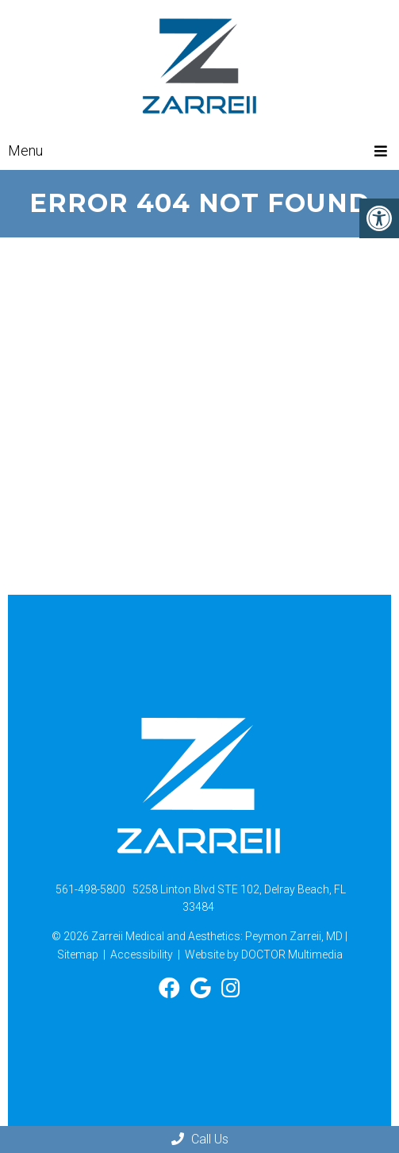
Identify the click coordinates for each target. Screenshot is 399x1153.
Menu (25, 150)
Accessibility (141, 954)
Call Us (199, 1139)
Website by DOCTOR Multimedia (264, 954)
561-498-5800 (90, 889)
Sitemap (77, 954)
